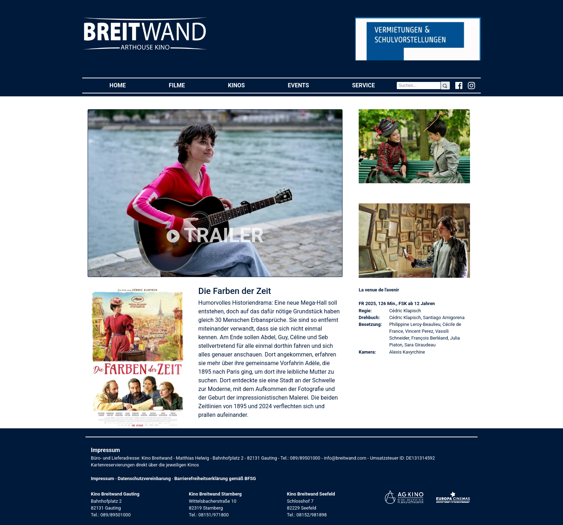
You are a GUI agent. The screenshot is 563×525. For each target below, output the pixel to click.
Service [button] (374, 85)
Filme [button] (187, 85)
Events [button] (309, 85)
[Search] (418, 85)
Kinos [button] (247, 85)
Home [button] (128, 85)
